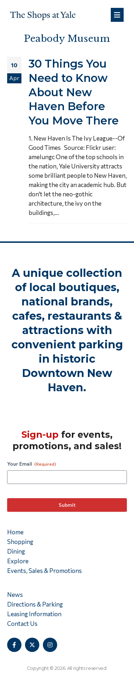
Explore (18, 561)
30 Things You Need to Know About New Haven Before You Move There (74, 92)
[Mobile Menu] (117, 15)
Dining (16, 551)
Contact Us (22, 623)
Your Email (31, 464)
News (15, 594)
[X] (32, 645)
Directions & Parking (35, 604)
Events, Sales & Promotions (44, 570)
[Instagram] (50, 645)
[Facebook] (14, 645)
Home (15, 532)
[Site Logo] (43, 15)
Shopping (20, 541)
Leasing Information (34, 614)
